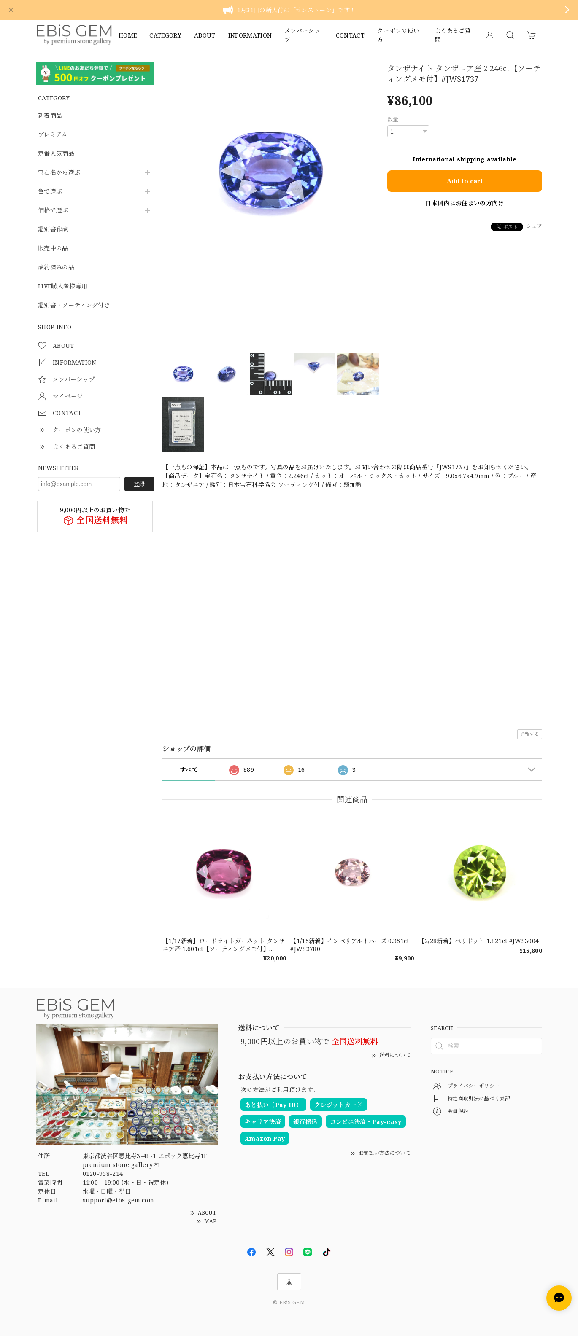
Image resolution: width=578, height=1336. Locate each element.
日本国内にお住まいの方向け (464, 203)
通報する (529, 734)
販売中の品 (53, 248)
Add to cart (465, 181)
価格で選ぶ (53, 210)
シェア (534, 226)
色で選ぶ (50, 191)
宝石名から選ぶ (59, 172)
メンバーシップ (302, 35)
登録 (139, 484)
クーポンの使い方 (398, 35)
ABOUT (205, 35)
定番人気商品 (56, 153)
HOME (128, 35)
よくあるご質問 (453, 35)
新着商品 (50, 115)
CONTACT (350, 35)
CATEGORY (165, 35)
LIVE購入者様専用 (62, 286)
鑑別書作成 (53, 229)
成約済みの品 (56, 267)
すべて (189, 770)
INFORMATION (250, 35)
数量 (393, 119)
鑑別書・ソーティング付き (74, 305)
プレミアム (53, 134)
